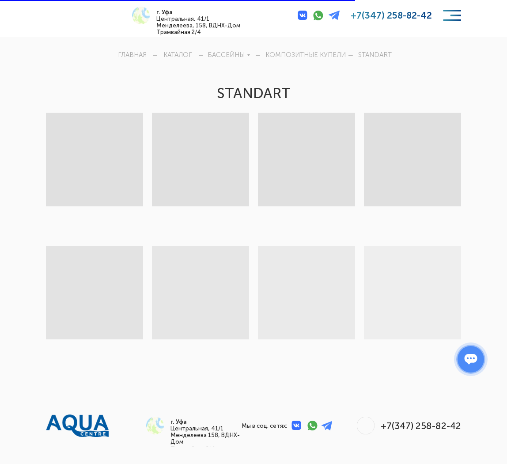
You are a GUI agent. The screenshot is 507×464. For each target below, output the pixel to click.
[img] (66, 15)
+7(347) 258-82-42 (391, 15)
